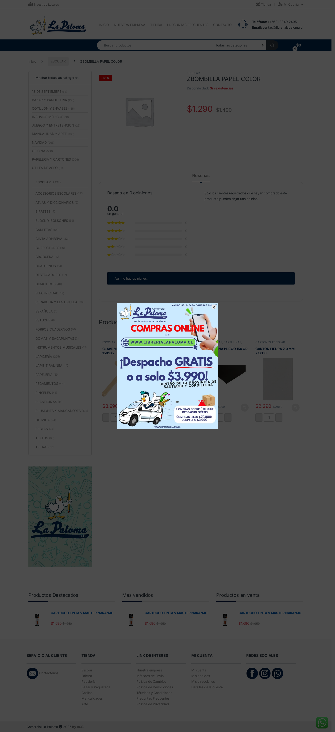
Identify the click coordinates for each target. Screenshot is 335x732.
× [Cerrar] (214, 307)
